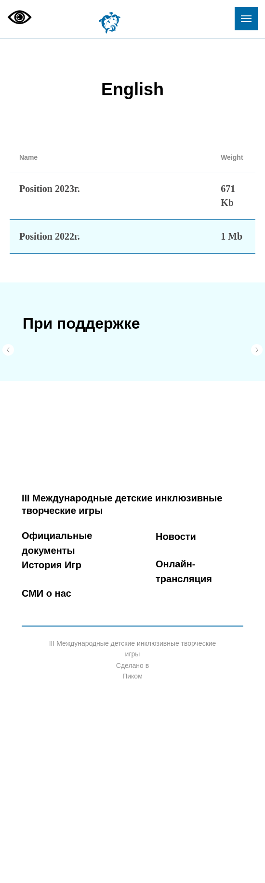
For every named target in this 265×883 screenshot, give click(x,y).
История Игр (51, 565)
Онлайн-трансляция (184, 571)
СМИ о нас (46, 593)
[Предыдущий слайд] (8, 350)
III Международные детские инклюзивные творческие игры (122, 504)
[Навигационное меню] (246, 18)
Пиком (132, 676)
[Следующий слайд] (257, 350)
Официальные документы (57, 543)
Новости (176, 536)
